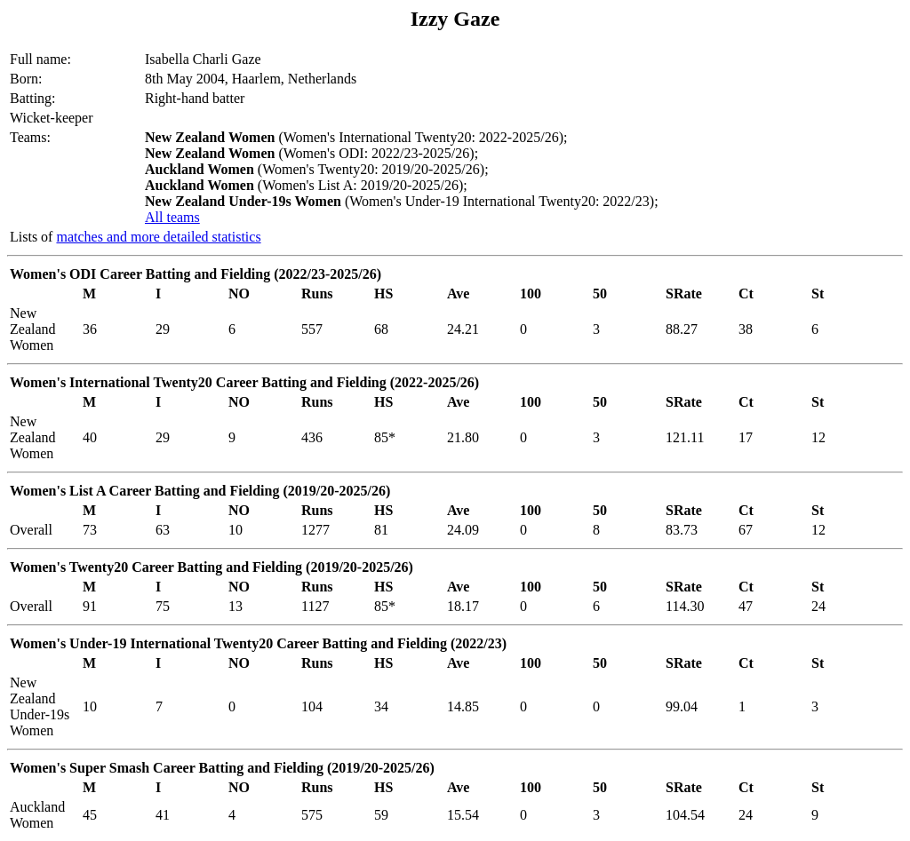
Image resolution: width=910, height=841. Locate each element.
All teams (172, 217)
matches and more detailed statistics (158, 236)
